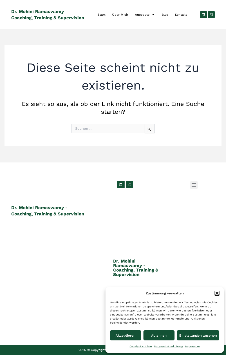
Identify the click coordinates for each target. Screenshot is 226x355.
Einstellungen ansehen (198, 335)
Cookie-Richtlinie (141, 346)
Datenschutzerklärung (168, 346)
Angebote (145, 14)
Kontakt (181, 14)
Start (101, 14)
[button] (217, 293)
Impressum (192, 346)
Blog (165, 14)
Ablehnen (159, 335)
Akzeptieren (125, 335)
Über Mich (120, 14)
